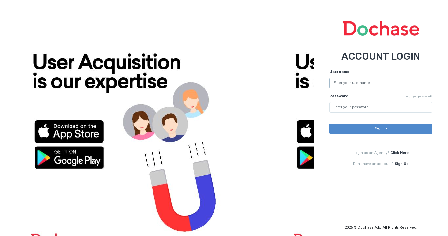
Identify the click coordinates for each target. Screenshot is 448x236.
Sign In (381, 128)
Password (339, 96)
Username (339, 72)
